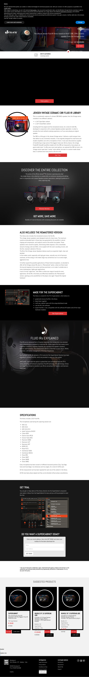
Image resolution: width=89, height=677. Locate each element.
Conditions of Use (43, 667)
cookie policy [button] (7, 8)
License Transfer (43, 669)
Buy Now (80, 46)
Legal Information (43, 662)
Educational (60, 664)
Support (60, 669)
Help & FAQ (60, 667)
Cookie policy (43, 672)
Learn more (16, 632)
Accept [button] (80, 22)
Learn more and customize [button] (14, 22)
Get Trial (57, 155)
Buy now (8, 631)
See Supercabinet (57, 313)
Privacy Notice (42, 664)
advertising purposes (66, 11)
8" (0, 655)
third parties (33, 10)
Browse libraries (44, 209)
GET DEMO (29, 554)
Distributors (60, 662)
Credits (12, 672)
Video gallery (76, 51)
